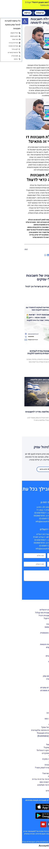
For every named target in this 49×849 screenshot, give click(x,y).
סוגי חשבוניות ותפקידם (29, 753)
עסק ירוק (34, 739)
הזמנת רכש (33, 650)
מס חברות (34, 788)
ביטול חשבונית (32, 762)
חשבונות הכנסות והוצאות (28, 644)
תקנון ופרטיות (18, 834)
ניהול (41, 630)
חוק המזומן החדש (31, 791)
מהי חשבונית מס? (31, 744)
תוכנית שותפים (7, 834)
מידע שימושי (33, 793)
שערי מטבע (33, 684)
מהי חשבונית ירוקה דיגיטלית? (26, 750)
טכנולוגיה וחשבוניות (30, 765)
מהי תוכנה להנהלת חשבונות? (26, 733)
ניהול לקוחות (33, 635)
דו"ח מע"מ (34, 664)
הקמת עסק (33, 710)
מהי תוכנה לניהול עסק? (28, 727)
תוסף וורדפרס (32, 696)
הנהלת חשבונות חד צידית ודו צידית (24, 779)
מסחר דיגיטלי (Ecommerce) (26, 736)
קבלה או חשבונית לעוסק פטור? (25, 768)
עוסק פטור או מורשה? (29, 773)
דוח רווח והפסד (32, 661)
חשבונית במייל (32, 756)
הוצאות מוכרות (32, 776)
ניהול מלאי (34, 641)
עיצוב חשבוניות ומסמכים (28, 690)
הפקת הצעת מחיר (31, 624)
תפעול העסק (33, 716)
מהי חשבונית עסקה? (30, 747)
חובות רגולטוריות (31, 713)
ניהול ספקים (33, 638)
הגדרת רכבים (33, 693)
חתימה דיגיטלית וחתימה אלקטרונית (23, 730)
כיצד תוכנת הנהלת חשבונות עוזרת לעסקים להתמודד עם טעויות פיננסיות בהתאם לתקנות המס (26, 353)
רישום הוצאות (32, 721)
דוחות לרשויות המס (30, 719)
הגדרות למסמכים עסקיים (28, 687)
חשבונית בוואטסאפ (30, 627)
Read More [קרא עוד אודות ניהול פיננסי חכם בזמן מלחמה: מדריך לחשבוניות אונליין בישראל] (42, 426)
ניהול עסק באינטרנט (35, 724)
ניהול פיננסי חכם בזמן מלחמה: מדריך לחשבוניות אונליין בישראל (25, 413)
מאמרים (44, 702)
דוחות (40, 658)
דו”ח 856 (34, 670)
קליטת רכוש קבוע (31, 647)
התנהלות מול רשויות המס (28, 782)
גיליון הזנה (34, 653)
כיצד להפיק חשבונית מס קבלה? (25, 612)
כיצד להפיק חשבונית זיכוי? (27, 615)
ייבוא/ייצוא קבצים (31, 655)
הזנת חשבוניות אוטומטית (28, 632)
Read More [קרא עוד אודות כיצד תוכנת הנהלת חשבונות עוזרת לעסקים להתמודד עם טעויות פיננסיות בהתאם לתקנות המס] (42, 370)
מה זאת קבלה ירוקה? (30, 618)
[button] (46, 13)
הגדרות (40, 673)
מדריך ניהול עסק (36, 707)
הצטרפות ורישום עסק (29, 676)
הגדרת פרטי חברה (31, 679)
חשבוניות (39, 742)
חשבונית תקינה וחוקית (29, 759)
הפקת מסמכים (37, 606)
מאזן (36, 667)
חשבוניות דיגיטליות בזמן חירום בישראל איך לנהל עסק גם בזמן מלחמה (25, 287)
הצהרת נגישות (29, 834)
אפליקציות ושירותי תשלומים (26, 785)
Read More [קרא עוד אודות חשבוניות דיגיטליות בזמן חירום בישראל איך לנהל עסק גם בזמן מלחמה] (42, 294)
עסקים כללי (38, 770)
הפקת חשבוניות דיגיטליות (28, 609)
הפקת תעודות (32, 621)
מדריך (45, 602)
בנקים (36, 681)
